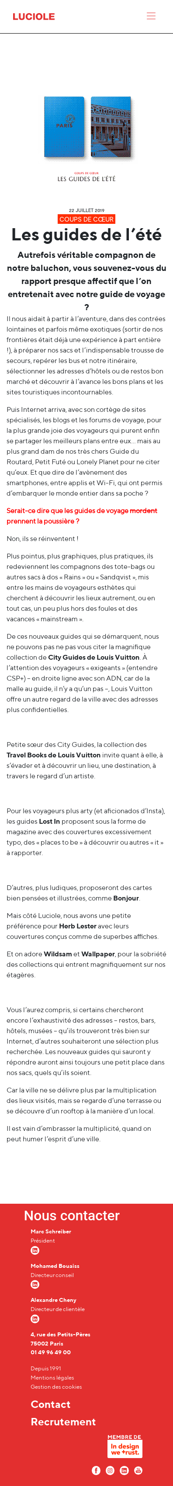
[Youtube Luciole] (138, 1470)
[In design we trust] (124, 1449)
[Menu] (151, 18)
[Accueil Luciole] (34, 16)
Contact (51, 1404)
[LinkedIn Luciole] (124, 1470)
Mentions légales (52, 1377)
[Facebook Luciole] (96, 1470)
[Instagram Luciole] (110, 1470)
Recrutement (63, 1421)
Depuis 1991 (46, 1368)
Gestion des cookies (56, 1386)
